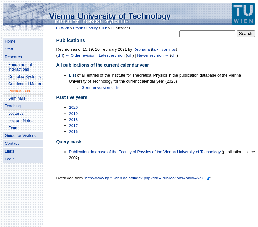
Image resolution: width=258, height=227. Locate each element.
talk (155, 49)
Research (13, 57)
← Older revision (80, 55)
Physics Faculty (85, 28)
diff (60, 55)
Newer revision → (153, 55)
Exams (14, 127)
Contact (12, 143)
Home (10, 41)
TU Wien (62, 28)
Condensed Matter (24, 83)
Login (9, 159)
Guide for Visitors (20, 135)
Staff (9, 49)
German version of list (101, 87)
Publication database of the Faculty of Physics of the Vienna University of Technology (145, 151)
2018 (73, 119)
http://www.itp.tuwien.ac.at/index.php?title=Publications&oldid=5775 (145, 178)
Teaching (13, 105)
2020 (73, 107)
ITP (104, 28)
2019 (73, 113)
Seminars (16, 98)
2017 (73, 125)
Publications (19, 91)
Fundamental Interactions (20, 67)
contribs (169, 49)
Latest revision (112, 55)
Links (9, 151)
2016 (73, 131)
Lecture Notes (20, 120)
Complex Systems (24, 76)
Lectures (16, 113)
